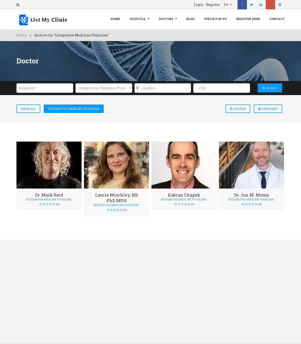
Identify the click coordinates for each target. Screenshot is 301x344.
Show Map (268, 109)
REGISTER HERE (248, 19)
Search (238, 109)
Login (198, 4)
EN (226, 4)
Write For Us (215, 19)
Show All (28, 109)
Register (213, 4)
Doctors (166, 19)
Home (115, 19)
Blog (190, 19)
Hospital (138, 19)
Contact (277, 19)
